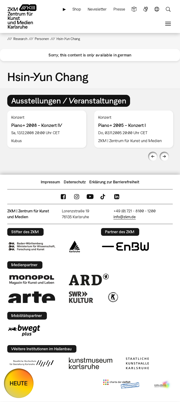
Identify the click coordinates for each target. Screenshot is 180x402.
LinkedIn (116, 197)
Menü (168, 23)
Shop (76, 9)
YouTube (90, 197)
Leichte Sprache (134, 9)
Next (164, 156)
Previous (153, 156)
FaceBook (63, 197)
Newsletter (97, 9)
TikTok (103, 197)
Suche (168, 9)
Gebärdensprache (145, 9)
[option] (46, 129)
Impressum (50, 182)
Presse (119, 9)
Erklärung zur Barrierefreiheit (114, 182)
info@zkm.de (124, 216)
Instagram (76, 197)
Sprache (156, 9)
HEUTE (19, 383)
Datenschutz (75, 182)
